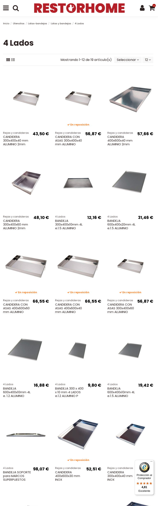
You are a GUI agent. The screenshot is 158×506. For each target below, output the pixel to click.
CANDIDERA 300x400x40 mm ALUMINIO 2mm (15, 140)
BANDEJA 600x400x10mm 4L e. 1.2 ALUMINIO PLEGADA (16, 394)
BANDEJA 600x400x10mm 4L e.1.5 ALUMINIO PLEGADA (121, 394)
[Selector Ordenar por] (128, 60)
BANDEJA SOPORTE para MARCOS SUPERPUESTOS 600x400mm (17, 477)
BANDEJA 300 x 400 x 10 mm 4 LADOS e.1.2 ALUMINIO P (69, 392)
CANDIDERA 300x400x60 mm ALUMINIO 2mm (15, 224)
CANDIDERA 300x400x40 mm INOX (119, 476)
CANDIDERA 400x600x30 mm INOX (67, 476)
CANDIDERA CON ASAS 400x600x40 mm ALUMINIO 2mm (68, 310)
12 (148, 59)
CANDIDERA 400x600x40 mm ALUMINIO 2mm (119, 140)
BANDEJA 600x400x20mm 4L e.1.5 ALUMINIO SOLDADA (121, 226)
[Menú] (151, 462)
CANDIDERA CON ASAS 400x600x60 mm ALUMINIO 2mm (16, 310)
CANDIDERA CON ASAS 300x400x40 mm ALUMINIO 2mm (68, 142)
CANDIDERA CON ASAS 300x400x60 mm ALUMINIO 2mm (120, 310)
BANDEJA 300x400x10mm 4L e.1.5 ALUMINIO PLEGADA (68, 226)
